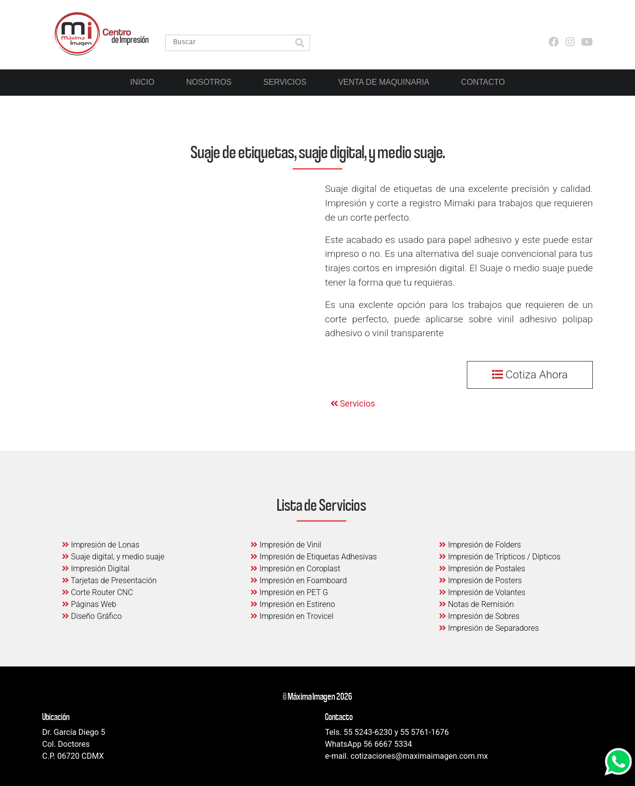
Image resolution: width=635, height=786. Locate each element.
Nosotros (209, 82)
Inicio (142, 82)
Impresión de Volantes (482, 592)
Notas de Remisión (476, 604)
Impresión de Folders (480, 544)
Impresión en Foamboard (299, 580)
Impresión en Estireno (293, 604)
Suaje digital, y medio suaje (113, 556)
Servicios (285, 82)
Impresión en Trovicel (292, 616)
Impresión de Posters (480, 580)
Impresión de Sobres (479, 616)
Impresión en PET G (289, 592)
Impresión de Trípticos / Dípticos (500, 556)
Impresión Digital (95, 568)
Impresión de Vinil (286, 544)
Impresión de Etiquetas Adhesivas (314, 556)
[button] (300, 44)
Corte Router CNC (97, 592)
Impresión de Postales (482, 568)
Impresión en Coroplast (295, 568)
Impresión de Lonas (100, 544)
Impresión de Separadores (489, 628)
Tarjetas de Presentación (109, 580)
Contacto (483, 82)
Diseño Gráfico (92, 616)
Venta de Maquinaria (384, 82)
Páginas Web (89, 604)
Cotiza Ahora (530, 374)
